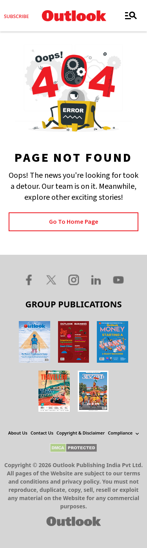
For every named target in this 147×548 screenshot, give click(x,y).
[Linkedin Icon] (96, 279)
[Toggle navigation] (131, 16)
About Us (17, 433)
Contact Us (42, 433)
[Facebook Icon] (29, 279)
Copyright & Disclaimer (80, 433)
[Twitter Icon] (51, 279)
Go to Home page (73, 221)
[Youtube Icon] (118, 279)
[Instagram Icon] (73, 279)
